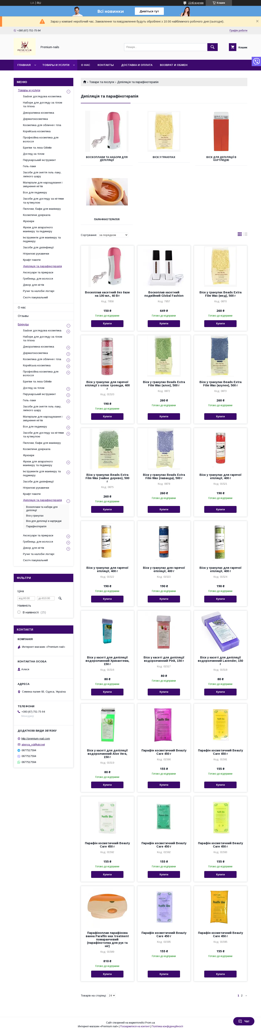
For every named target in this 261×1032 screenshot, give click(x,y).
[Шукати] (212, 47)
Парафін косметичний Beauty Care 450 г (163, 752)
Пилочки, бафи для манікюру (42, 208)
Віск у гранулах (164, 157)
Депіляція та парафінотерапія (42, 266)
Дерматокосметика (35, 118)
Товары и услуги (55, 65)
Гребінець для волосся (38, 278)
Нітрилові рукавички (36, 253)
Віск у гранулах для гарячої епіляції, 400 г (220, 476)
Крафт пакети (32, 259)
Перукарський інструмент (39, 160)
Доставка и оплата (136, 65)
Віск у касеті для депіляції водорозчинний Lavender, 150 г (220, 661)
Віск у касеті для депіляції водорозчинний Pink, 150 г (164, 659)
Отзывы (23, 316)
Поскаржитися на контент (135, 1026)
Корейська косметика (37, 131)
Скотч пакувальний (35, 297)
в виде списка (245, 235)
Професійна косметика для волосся (40, 139)
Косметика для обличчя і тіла (42, 125)
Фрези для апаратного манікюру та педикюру (38, 229)
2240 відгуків (196, 2)
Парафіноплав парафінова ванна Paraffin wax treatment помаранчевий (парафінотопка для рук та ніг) (107, 939)
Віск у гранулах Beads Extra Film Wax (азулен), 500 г (220, 383)
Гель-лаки (29, 166)
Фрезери (28, 221)
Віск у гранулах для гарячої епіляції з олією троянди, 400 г (107, 385)
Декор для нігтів (33, 284)
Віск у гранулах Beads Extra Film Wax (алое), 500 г (164, 383)
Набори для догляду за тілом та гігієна (42, 104)
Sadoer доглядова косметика (42, 96)
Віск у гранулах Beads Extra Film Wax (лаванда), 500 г (164, 476)
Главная (24, 65)
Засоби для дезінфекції (38, 247)
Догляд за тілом (33, 153)
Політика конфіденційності (167, 1026)
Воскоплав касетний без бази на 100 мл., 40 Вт (107, 294)
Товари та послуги (101, 82)
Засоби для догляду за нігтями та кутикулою (43, 200)
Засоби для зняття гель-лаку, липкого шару (42, 174)
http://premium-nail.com (35, 738)
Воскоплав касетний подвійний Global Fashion (164, 294)
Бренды (23, 324)
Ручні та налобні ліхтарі (38, 291)
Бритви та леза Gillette (37, 147)
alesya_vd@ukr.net (33, 744)
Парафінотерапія (107, 219)
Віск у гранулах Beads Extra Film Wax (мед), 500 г (220, 294)
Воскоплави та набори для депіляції (107, 159)
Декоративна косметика (38, 112)
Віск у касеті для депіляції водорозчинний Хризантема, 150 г (107, 661)
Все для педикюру (35, 192)
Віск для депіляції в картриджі (221, 159)
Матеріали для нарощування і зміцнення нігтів (42, 184)
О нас (85, 65)
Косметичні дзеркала (36, 215)
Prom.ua (150, 1022)
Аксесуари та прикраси (38, 272)
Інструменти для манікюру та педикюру (42, 239)
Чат (243, 1021)
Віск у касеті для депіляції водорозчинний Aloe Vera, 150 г (107, 754)
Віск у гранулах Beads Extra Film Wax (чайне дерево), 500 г (107, 478)
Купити (107, 323)
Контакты (106, 65)
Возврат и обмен (173, 65)
